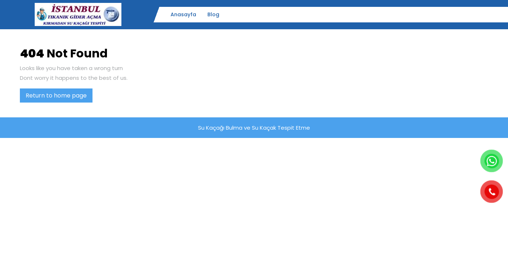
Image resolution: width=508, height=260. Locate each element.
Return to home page (59, 97)
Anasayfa (183, 14)
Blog (213, 14)
